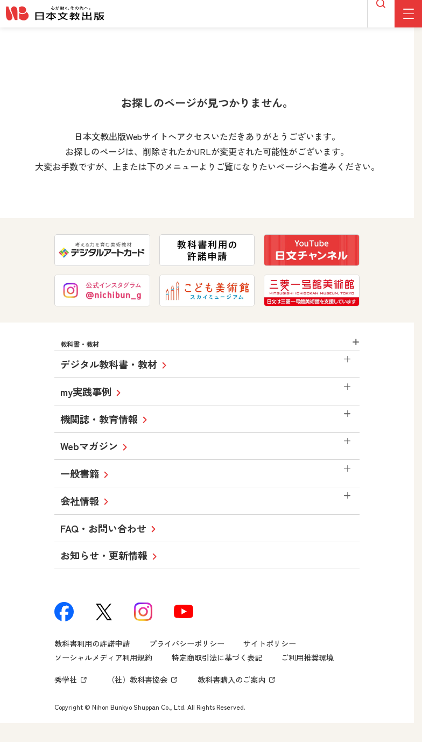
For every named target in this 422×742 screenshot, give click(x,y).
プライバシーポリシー (186, 652)
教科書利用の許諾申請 (92, 652)
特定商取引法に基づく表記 (217, 666)
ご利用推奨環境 (307, 666)
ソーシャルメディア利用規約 (103, 666)
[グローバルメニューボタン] (408, 13)
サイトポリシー (269, 652)
